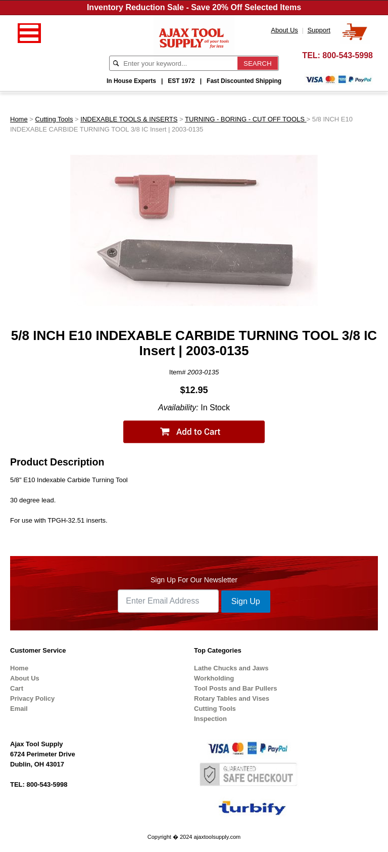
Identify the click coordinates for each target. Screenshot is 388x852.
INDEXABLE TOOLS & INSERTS (128, 119)
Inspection (210, 718)
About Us (24, 678)
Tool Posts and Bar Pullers (235, 688)
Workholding (214, 678)
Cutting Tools (54, 119)
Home (19, 119)
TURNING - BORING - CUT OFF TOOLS (246, 119)
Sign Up (245, 601)
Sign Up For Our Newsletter (194, 579)
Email (19, 708)
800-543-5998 (347, 55)
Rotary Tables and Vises (231, 698)
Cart (16, 688)
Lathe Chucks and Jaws (231, 668)
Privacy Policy (32, 698)
